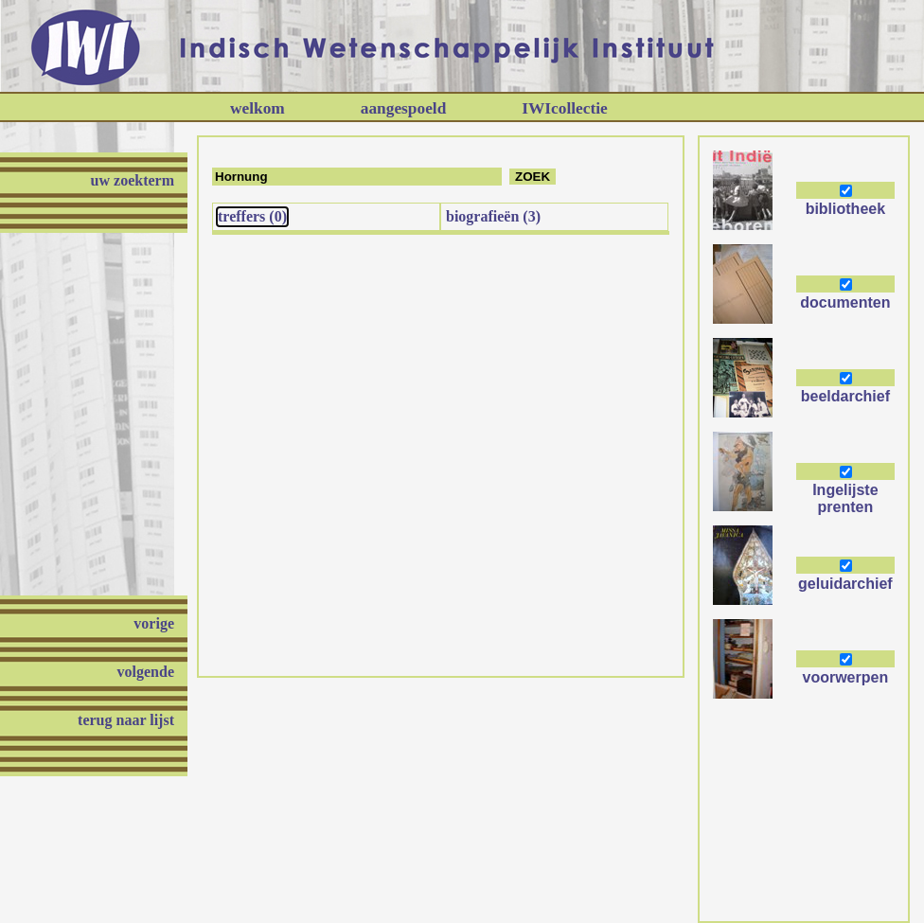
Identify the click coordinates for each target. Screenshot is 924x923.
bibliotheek (845, 209)
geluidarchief (845, 584)
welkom (257, 108)
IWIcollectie (564, 108)
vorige (153, 623)
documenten (845, 302)
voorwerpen (846, 677)
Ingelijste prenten (845, 498)
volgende (145, 672)
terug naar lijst (126, 720)
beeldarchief (845, 396)
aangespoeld (404, 108)
